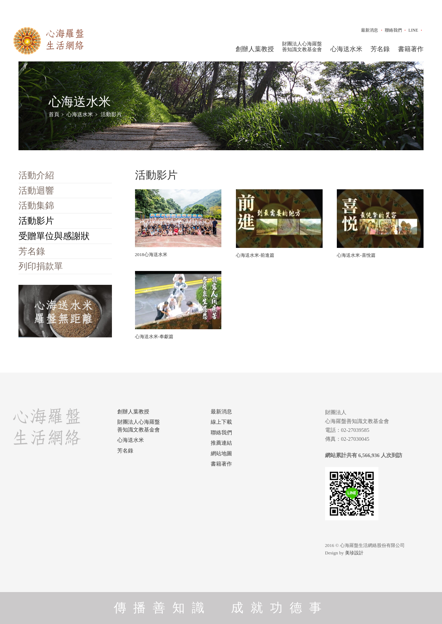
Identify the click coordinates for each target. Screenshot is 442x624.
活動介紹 (36, 175)
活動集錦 (36, 205)
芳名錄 (380, 49)
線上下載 (221, 422)
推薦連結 (221, 443)
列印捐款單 (40, 266)
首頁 (54, 114)
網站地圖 (221, 453)
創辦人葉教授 (255, 49)
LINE (413, 30)
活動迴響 (36, 190)
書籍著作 (411, 49)
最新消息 (369, 30)
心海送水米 (346, 49)
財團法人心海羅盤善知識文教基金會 (302, 46)
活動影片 (111, 114)
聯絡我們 (393, 30)
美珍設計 (354, 552)
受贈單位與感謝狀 (54, 236)
